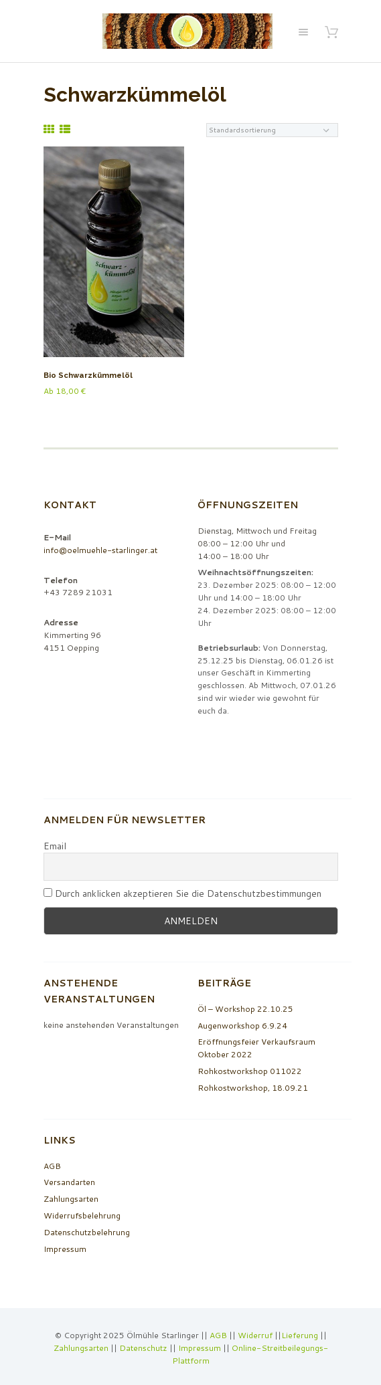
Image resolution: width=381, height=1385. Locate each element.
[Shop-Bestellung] (272, 130)
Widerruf (256, 1335)
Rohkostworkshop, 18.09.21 (253, 1087)
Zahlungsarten (71, 1198)
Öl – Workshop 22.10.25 (245, 1009)
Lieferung (299, 1335)
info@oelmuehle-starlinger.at (100, 550)
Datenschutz (143, 1348)
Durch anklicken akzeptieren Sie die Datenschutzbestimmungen (182, 893)
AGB (52, 1166)
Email (55, 846)
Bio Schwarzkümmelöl (88, 375)
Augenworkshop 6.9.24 (242, 1025)
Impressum (65, 1249)
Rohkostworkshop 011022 (250, 1071)
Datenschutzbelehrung (87, 1232)
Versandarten (69, 1182)
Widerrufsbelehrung (82, 1215)
